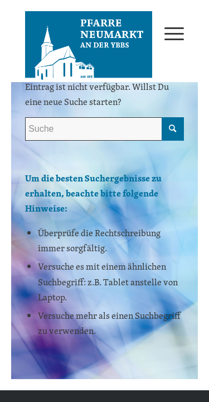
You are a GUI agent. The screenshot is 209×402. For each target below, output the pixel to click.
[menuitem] (168, 33)
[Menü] (168, 33)
